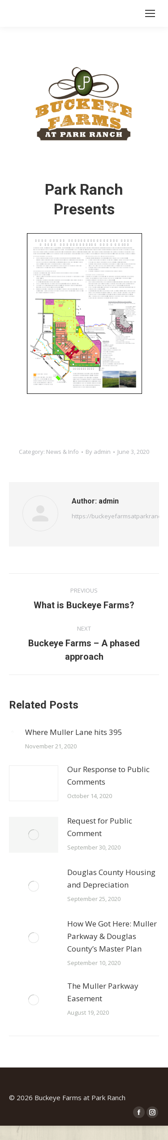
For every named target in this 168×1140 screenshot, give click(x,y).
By (98, 452)
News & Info (62, 452)
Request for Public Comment (99, 827)
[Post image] (12, 731)
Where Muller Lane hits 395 (73, 732)
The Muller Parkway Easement (102, 992)
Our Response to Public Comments (108, 775)
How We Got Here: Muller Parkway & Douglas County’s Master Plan (112, 936)
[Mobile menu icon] (150, 13)
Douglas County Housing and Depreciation (111, 878)
